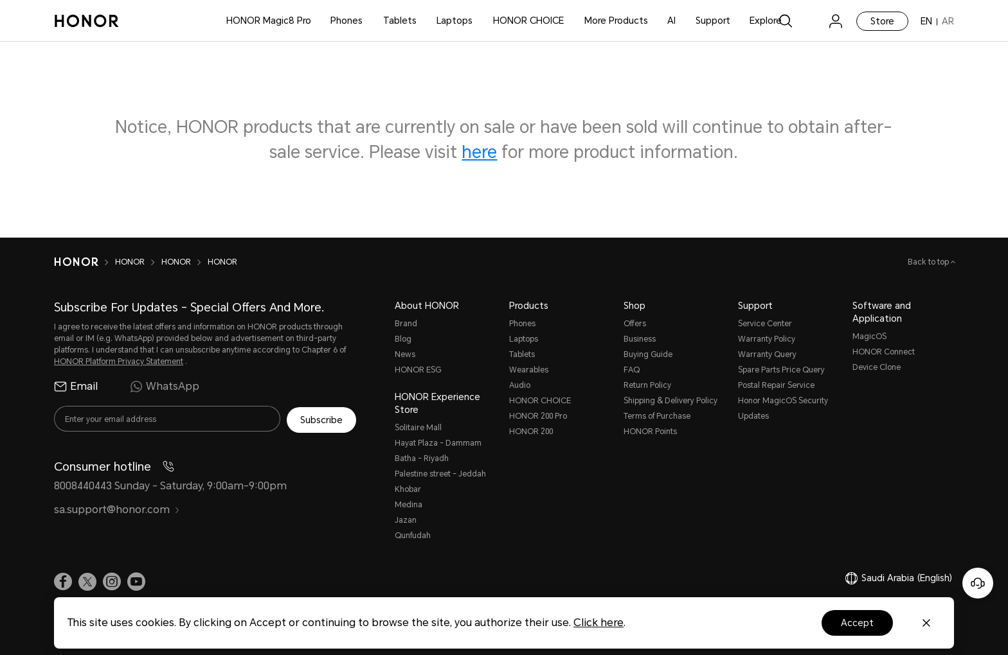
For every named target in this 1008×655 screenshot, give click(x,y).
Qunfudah (413, 535)
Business (640, 339)
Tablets (400, 20)
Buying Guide (648, 354)
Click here (598, 622)
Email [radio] (76, 386)
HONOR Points (650, 431)
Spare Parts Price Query (781, 369)
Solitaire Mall (418, 427)
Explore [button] (766, 20)
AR (948, 21)
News (405, 354)
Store (882, 21)
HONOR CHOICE (528, 20)
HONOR (130, 262)
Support (713, 20)
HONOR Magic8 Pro (268, 20)
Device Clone (876, 367)
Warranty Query (767, 354)
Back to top (929, 262)
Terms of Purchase (657, 416)
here (479, 152)
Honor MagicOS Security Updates (783, 408)
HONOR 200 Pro (538, 416)
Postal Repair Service (776, 385)
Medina (408, 504)
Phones (346, 20)
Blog (403, 339)
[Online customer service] (977, 583)
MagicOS (869, 336)
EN (926, 21)
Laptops (455, 20)
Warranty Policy (766, 339)
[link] (810, 21)
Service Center (765, 323)
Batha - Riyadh (422, 458)
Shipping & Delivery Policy (670, 400)
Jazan (406, 520)
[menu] (835, 21)
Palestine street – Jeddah (440, 473)
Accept (857, 623)
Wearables (528, 369)
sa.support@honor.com (117, 509)
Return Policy (647, 385)
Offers (635, 323)
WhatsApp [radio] (164, 386)
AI (671, 20)
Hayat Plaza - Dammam (438, 443)
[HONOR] (76, 262)
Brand (406, 323)
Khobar (408, 489)
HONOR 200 (531, 431)
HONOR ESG (418, 369)
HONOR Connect (883, 351)
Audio (519, 385)
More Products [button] (616, 20)
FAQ (632, 369)
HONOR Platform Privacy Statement (118, 361)
